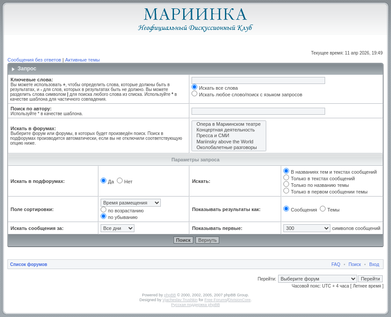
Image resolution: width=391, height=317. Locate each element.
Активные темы (82, 59)
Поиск (355, 264)
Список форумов (28, 264)
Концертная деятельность (228, 130)
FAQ (336, 264)
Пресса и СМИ (228, 135)
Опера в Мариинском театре (228, 124)
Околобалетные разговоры (228, 147)
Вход (374, 264)
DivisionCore (239, 300)
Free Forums (215, 300)
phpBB (170, 295)
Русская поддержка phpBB (195, 304)
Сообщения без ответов (34, 59)
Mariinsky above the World (228, 142)
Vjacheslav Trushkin (180, 300)
